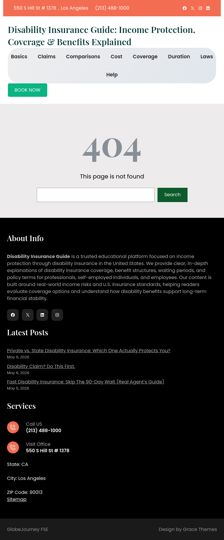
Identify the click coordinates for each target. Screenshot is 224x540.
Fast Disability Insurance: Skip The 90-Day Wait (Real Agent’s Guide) (85, 381)
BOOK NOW (27, 90)
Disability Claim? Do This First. (41, 366)
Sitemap (17, 499)
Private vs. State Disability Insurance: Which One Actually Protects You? (88, 350)
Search (172, 194)
